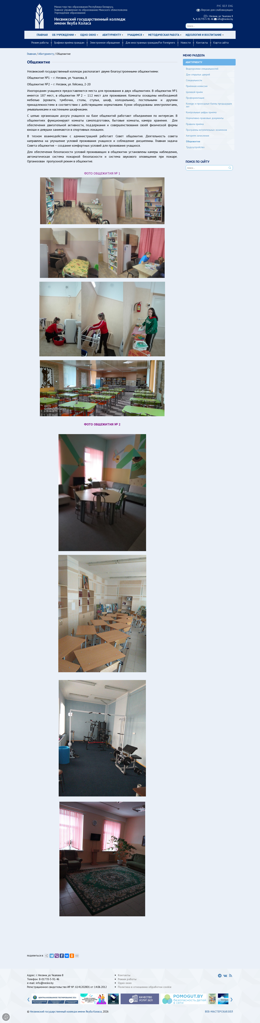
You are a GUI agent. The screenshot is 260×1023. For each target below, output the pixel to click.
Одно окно (88, 35)
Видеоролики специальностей (202, 68)
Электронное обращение (105, 42)
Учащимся (134, 35)
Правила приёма (195, 124)
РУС (219, 6)
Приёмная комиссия (196, 86)
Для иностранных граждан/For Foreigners (150, 42)
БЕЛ (224, 6)
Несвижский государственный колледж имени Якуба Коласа (66, 1011)
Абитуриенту (111, 35)
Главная (42, 35)
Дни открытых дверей (198, 74)
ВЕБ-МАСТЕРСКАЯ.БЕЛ (219, 1011)
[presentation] (28, 998)
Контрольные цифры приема (201, 112)
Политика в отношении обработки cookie (144, 987)
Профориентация (195, 97)
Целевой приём (194, 92)
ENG (230, 6)
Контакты (202, 42)
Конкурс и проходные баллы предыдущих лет (209, 105)
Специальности (194, 80)
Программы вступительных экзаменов (206, 129)
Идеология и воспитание (204, 35)
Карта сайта (221, 42)
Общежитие (193, 141)
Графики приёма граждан (69, 42)
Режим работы (40, 42)
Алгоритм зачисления (197, 135)
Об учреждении (63, 35)
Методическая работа (163, 35)
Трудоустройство (195, 147)
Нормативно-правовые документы (205, 118)
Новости (186, 42)
